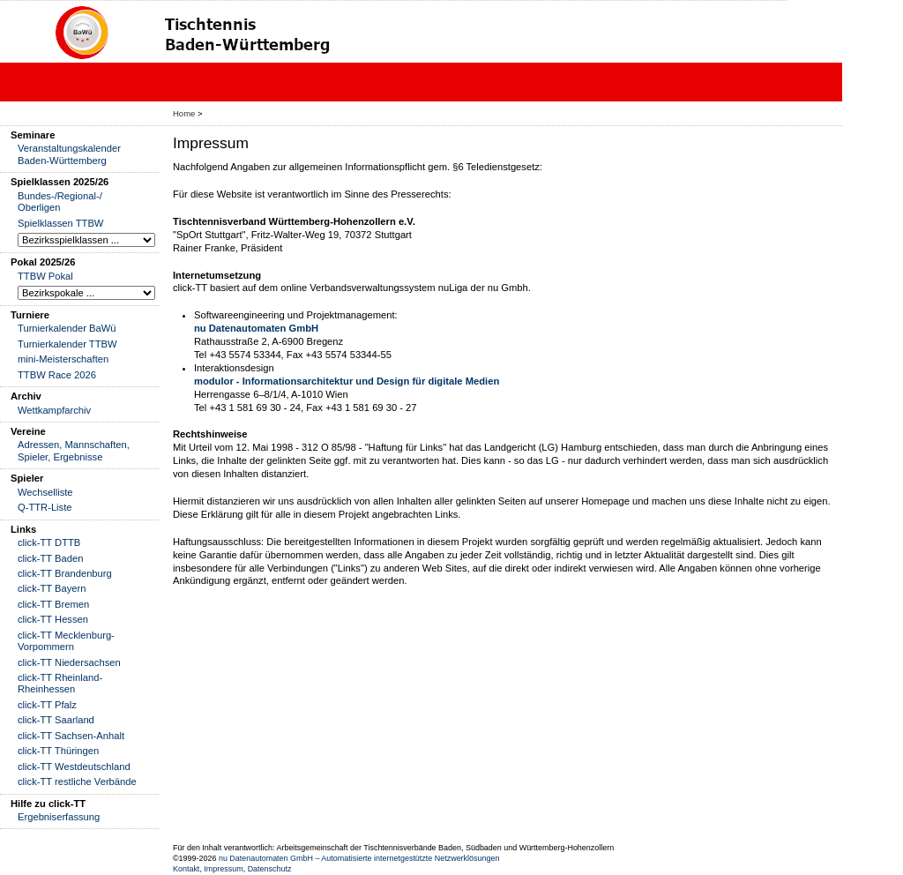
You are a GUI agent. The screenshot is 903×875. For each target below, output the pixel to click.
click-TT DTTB (49, 542)
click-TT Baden (50, 558)
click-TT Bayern (52, 588)
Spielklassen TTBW (60, 223)
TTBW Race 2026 (57, 375)
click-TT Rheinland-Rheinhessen (60, 683)
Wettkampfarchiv (54, 410)
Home (184, 113)
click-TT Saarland (56, 719)
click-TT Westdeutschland (74, 766)
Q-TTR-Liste (45, 507)
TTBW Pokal (45, 276)
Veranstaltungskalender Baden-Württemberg (69, 154)
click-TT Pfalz (47, 704)
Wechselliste (45, 492)
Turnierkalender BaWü (67, 328)
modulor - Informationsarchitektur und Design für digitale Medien (346, 381)
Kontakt (186, 868)
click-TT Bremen (53, 604)
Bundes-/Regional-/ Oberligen (60, 202)
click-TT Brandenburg (65, 573)
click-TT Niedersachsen (69, 662)
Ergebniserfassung (59, 816)
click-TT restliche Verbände (77, 781)
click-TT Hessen (53, 619)
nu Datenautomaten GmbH (256, 328)
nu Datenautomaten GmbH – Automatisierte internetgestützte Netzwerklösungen (359, 858)
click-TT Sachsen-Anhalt (71, 735)
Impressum (223, 868)
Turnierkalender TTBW (67, 344)
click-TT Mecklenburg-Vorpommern (66, 641)
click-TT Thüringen (58, 750)
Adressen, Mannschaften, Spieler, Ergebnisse (74, 450)
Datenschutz (270, 868)
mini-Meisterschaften (63, 359)
